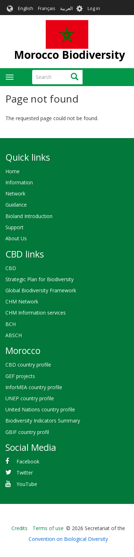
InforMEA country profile (33, 387)
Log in (94, 8)
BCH (10, 324)
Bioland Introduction (29, 216)
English (25, 8)
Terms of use (48, 528)
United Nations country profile (40, 409)
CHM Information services (35, 312)
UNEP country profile (29, 398)
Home (12, 171)
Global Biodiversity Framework (40, 290)
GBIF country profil (27, 432)
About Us (16, 238)
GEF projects (20, 376)
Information (19, 182)
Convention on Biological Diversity (68, 538)
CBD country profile (28, 364)
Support (14, 227)
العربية (66, 8)
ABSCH (13, 335)
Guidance (16, 204)
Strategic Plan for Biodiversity (39, 279)
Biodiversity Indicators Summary (42, 420)
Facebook (27, 461)
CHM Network (21, 301)
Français (46, 8)
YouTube (26, 484)
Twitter (24, 472)
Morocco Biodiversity (69, 54)
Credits (19, 528)
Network (15, 193)
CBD (10, 268)
